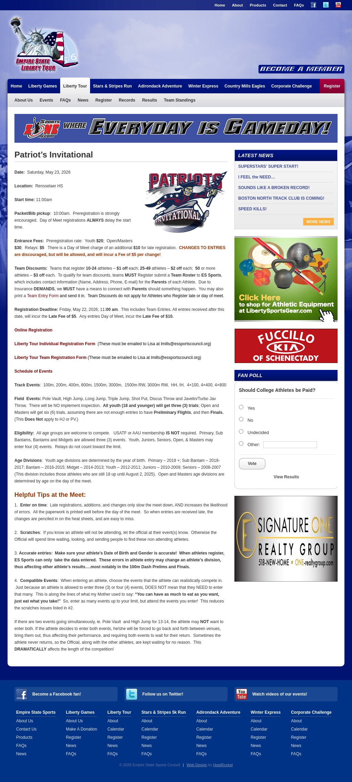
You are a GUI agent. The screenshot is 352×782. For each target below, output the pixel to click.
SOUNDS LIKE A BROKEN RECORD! (274, 187)
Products (258, 5)
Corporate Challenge (291, 86)
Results (149, 100)
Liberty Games (42, 86)
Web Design (197, 765)
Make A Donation (81, 729)
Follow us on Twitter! (162, 694)
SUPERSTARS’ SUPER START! (268, 166)
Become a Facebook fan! (56, 694)
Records (127, 100)
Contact (280, 5)
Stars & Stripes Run (112, 86)
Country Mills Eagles (244, 86)
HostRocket (223, 765)
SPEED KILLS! (252, 209)
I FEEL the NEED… (256, 177)
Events (46, 100)
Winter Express (203, 86)
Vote (252, 463)
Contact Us (26, 729)
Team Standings (180, 100)
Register (332, 86)
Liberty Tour (45, 44)
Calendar (115, 729)
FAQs (299, 5)
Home (219, 5)
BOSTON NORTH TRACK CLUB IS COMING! (281, 198)
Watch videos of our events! (279, 694)
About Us (23, 100)
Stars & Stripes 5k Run (164, 712)
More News (318, 222)
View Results (286, 477)
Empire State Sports (36, 712)
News (83, 100)
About (237, 5)
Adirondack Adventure (160, 86)
